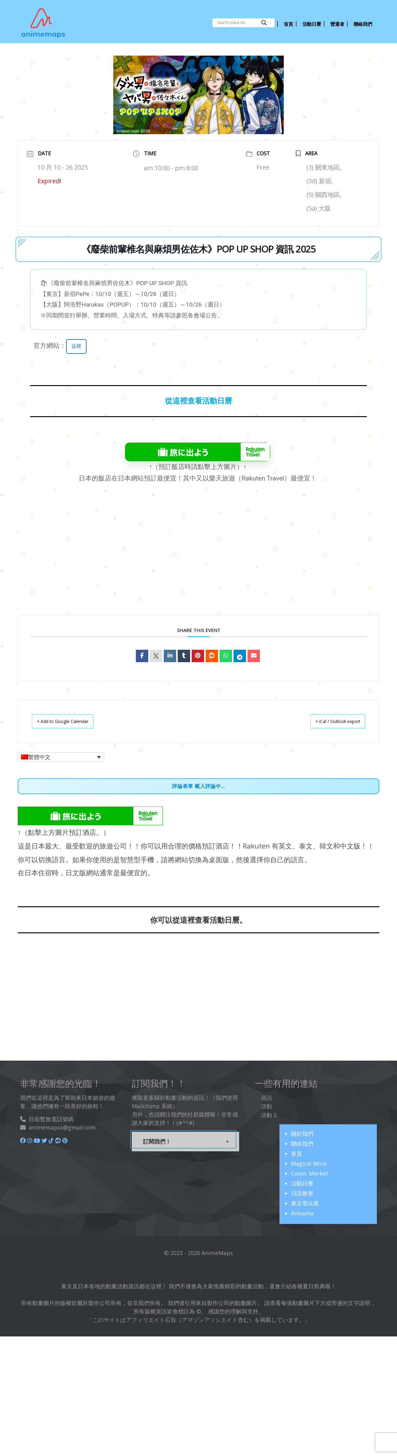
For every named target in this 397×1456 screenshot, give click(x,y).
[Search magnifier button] (264, 22)
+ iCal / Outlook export (332, 720)
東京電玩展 (305, 1201)
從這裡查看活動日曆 (198, 399)
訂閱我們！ (157, 1140)
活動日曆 (302, 1181)
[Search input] (237, 22)
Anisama (302, 1211)
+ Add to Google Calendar (68, 720)
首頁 (296, 1152)
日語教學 (302, 1191)
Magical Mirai (309, 1162)
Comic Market (309, 1172)
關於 (302, 1132)
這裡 (77, 344)
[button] (61, 755)
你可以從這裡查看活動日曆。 (198, 918)
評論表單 (182, 784)
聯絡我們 (302, 1142)
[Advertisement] (211, 557)
